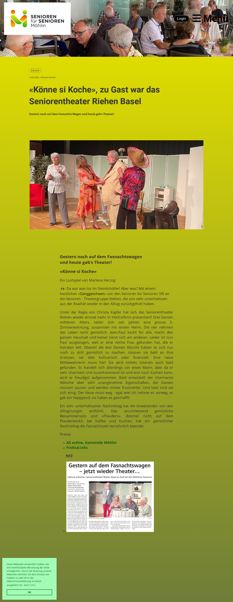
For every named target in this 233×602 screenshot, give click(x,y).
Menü (210, 18)
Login (181, 19)
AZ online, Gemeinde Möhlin (91, 442)
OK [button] (29, 592)
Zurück (35, 70)
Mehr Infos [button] (30, 585)
